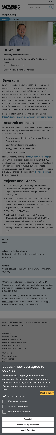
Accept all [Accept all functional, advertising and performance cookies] (28, 419)
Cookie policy (47, 393)
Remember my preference (28, 424)
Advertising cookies (15, 407)
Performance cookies (16, 412)
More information (28, 430)
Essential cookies (14, 396)
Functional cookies (14, 401)
